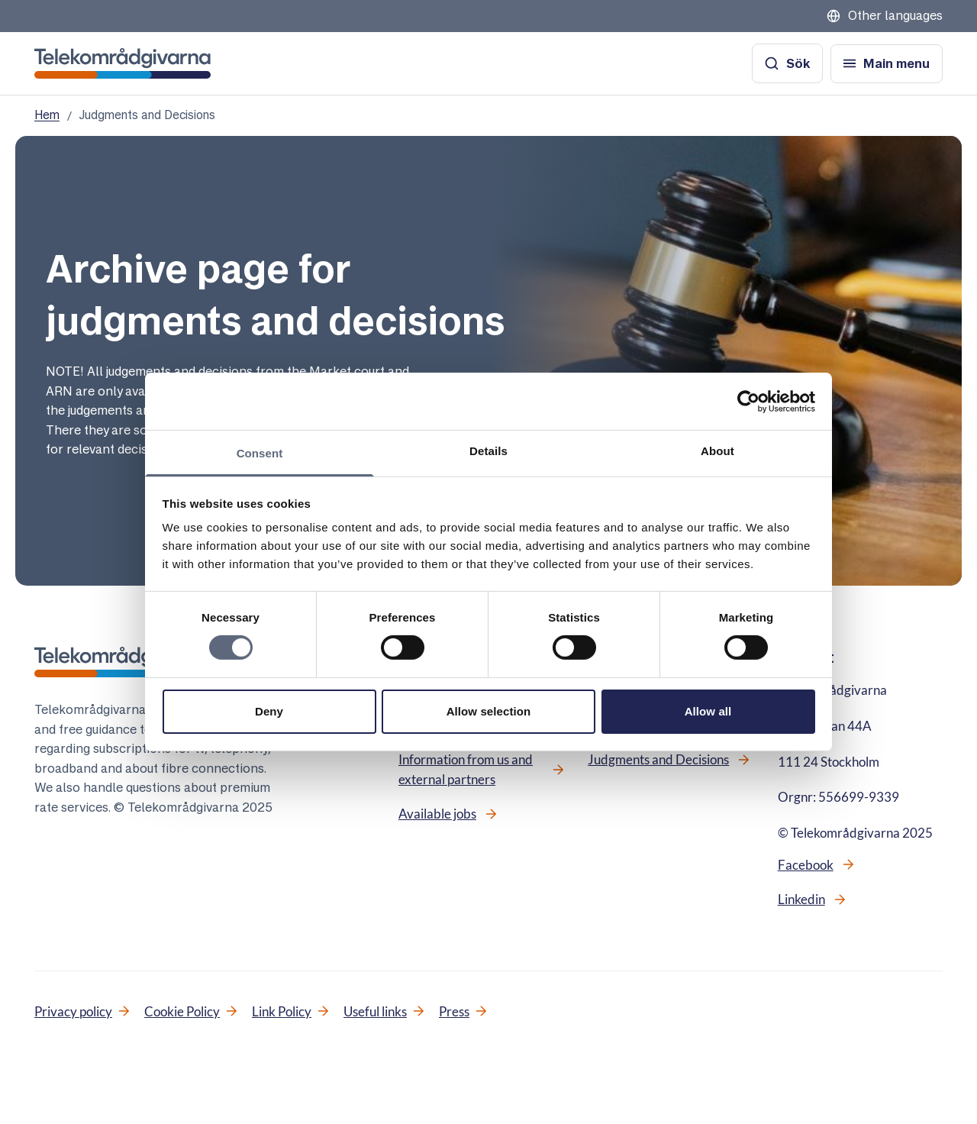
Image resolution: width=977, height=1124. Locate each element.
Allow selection (489, 711)
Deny (269, 711)
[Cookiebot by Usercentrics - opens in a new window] (748, 400)
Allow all (708, 711)
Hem (47, 115)
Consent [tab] (260, 453)
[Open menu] (886, 63)
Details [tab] (488, 450)
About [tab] (717, 450)
